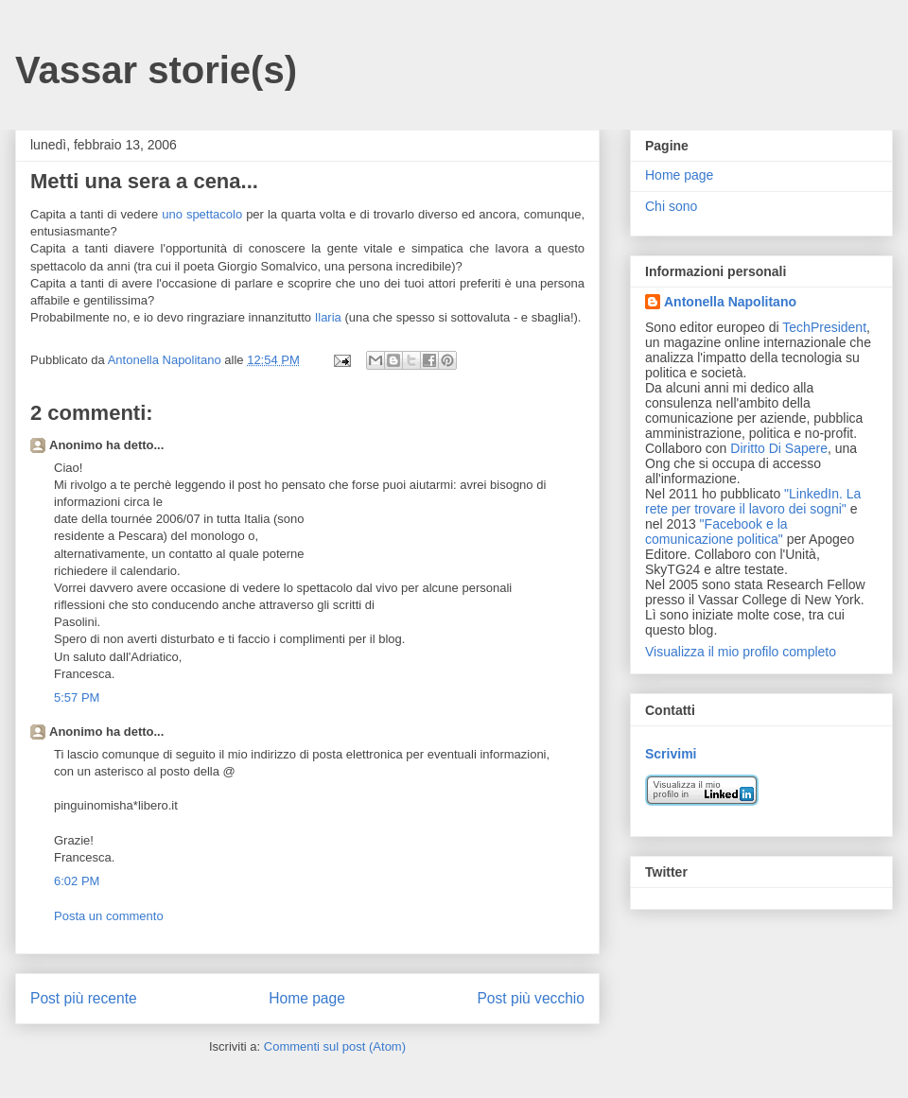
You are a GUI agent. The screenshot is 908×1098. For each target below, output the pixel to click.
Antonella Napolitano (730, 301)
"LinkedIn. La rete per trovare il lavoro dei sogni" (753, 501)
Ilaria (328, 317)
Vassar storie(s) (156, 70)
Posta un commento (109, 916)
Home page (307, 998)
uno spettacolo (204, 214)
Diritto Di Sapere (779, 448)
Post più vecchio (531, 998)
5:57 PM (76, 697)
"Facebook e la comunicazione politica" (716, 531)
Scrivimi (670, 753)
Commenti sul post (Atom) (335, 1046)
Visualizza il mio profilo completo (740, 651)
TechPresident (824, 327)
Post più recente (83, 998)
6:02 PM (76, 881)
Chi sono (671, 206)
